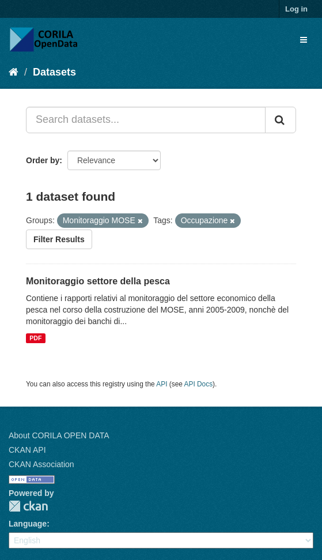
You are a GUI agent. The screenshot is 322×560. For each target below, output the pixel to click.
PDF (35, 338)
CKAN (28, 506)
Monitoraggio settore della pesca (98, 281)
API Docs (198, 384)
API (161, 384)
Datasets (54, 72)
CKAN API (27, 449)
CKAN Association (41, 464)
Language (28, 523)
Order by (42, 160)
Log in (296, 9)
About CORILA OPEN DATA (59, 435)
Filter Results (59, 239)
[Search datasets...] (146, 120)
